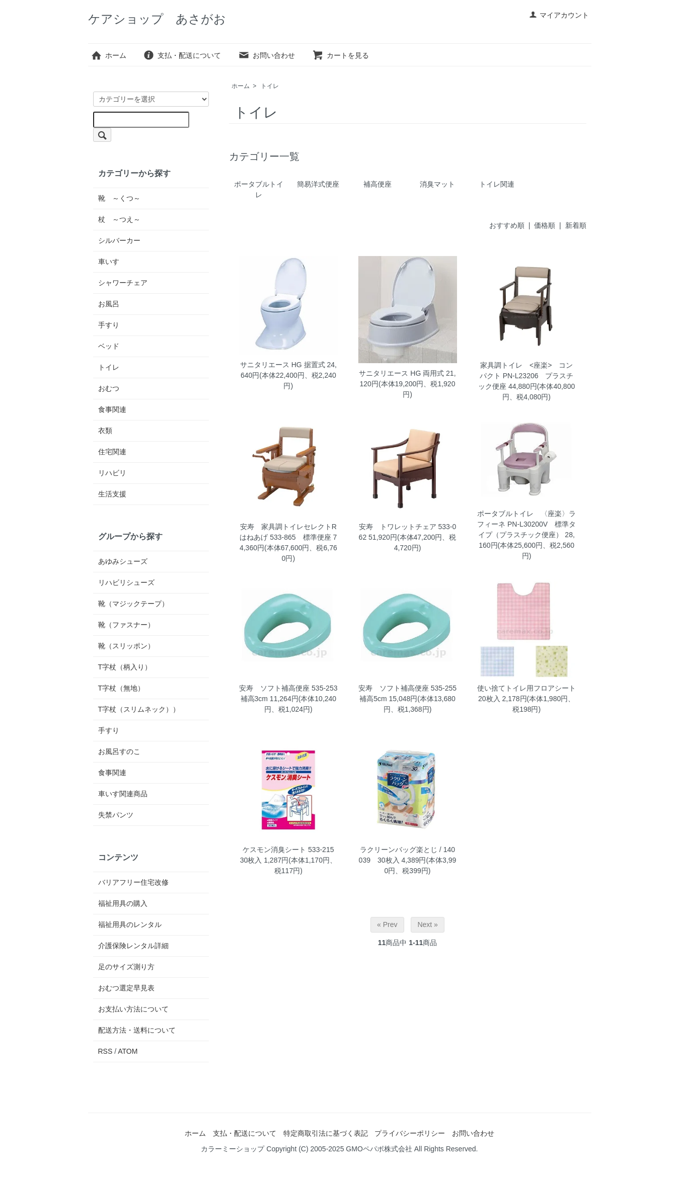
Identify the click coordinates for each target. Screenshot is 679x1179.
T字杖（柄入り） (125, 667)
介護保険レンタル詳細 (133, 946)
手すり (108, 325)
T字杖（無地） (121, 688)
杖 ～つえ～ (119, 219)
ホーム (108, 55)
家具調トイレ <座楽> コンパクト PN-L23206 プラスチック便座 (525, 375)
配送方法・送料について (137, 1030)
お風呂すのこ (119, 751)
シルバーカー (119, 240)
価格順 (544, 225)
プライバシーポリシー (409, 1133)
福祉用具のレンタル (130, 924)
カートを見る (340, 55)
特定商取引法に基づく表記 (325, 1133)
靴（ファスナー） (126, 625)
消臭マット (437, 184)
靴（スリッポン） (126, 646)
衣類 (105, 431)
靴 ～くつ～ (119, 198)
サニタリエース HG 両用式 (401, 373)
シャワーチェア (122, 283)
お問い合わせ (266, 55)
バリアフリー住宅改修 (133, 882)
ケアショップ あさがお (157, 19)
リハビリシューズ (126, 582)
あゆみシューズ (122, 561)
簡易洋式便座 (318, 184)
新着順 (575, 225)
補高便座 (377, 184)
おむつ (108, 388)
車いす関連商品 (122, 794)
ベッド (108, 346)
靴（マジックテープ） (133, 604)
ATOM (127, 1051)
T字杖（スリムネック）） (139, 709)
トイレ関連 (496, 184)
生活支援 (112, 494)
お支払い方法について (133, 1009)
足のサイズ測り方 (126, 967)
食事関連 (112, 409)
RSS (105, 1051)
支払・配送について (182, 55)
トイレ (270, 86)
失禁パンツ (115, 815)
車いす (108, 262)
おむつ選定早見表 (126, 988)
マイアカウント (559, 15)
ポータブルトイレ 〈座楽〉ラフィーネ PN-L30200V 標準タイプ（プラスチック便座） (526, 524)
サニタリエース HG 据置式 (282, 365)
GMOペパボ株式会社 (379, 1149)
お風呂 (108, 304)
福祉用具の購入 (122, 903)
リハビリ (112, 473)
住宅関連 (112, 452)
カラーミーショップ (232, 1149)
